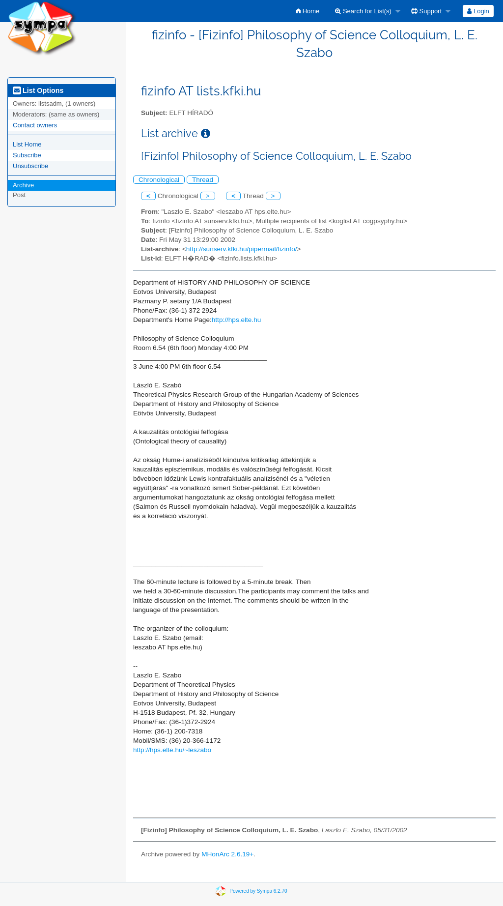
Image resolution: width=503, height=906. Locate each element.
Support (426, 11)
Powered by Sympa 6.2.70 (258, 891)
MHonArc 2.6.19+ (227, 854)
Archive (23, 185)
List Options (38, 90)
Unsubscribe (30, 166)
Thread (202, 179)
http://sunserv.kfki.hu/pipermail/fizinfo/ (241, 249)
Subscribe (27, 155)
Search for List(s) (363, 11)
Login (478, 11)
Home (307, 11)
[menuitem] (307, 11)
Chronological (159, 179)
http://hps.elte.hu (236, 319)
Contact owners (35, 125)
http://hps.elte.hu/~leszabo (172, 750)
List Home (27, 144)
